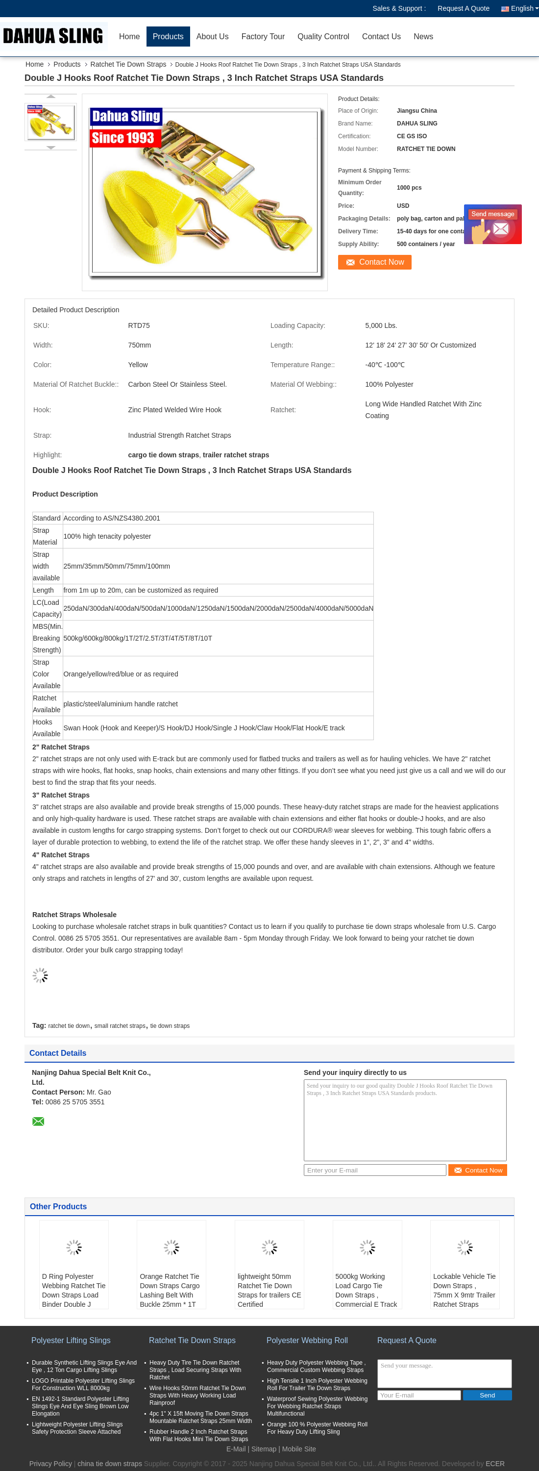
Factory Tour (263, 36)
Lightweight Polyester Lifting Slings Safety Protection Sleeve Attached (77, 1428)
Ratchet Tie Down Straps (129, 64)
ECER (495, 1464)
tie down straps (170, 1025)
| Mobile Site (297, 1449)
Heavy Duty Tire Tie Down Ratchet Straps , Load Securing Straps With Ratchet (195, 1370)
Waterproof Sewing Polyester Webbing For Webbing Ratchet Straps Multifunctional (317, 1406)
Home (129, 36)
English (525, 8)
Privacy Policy (50, 1464)
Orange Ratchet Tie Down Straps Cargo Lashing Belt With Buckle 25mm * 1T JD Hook (169, 1295)
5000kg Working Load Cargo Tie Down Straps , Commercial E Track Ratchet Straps (366, 1295)
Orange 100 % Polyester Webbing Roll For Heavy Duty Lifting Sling (317, 1428)
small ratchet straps (120, 1025)
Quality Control (323, 36)
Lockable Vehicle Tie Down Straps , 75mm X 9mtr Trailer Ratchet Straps (464, 1290)
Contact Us (381, 36)
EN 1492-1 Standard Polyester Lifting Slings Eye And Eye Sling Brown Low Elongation (80, 1406)
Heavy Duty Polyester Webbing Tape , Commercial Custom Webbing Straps (316, 1366)
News (423, 36)
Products (168, 36)
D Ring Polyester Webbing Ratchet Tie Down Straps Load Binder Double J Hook (74, 1295)
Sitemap (263, 1449)
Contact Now (381, 262)
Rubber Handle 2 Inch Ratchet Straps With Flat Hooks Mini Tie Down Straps (198, 1435)
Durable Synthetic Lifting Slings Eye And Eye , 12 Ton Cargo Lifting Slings (84, 1366)
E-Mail (236, 1449)
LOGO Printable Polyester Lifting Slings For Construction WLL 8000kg (83, 1384)
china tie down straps (109, 1464)
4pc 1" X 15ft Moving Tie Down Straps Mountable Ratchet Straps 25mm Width (200, 1417)
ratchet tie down (69, 1025)
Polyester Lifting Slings (71, 1340)
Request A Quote (464, 8)
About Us (212, 36)
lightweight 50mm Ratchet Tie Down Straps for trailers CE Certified (269, 1290)
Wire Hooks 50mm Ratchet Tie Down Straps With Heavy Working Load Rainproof (197, 1395)
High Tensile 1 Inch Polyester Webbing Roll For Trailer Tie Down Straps (317, 1384)
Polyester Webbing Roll (307, 1340)
